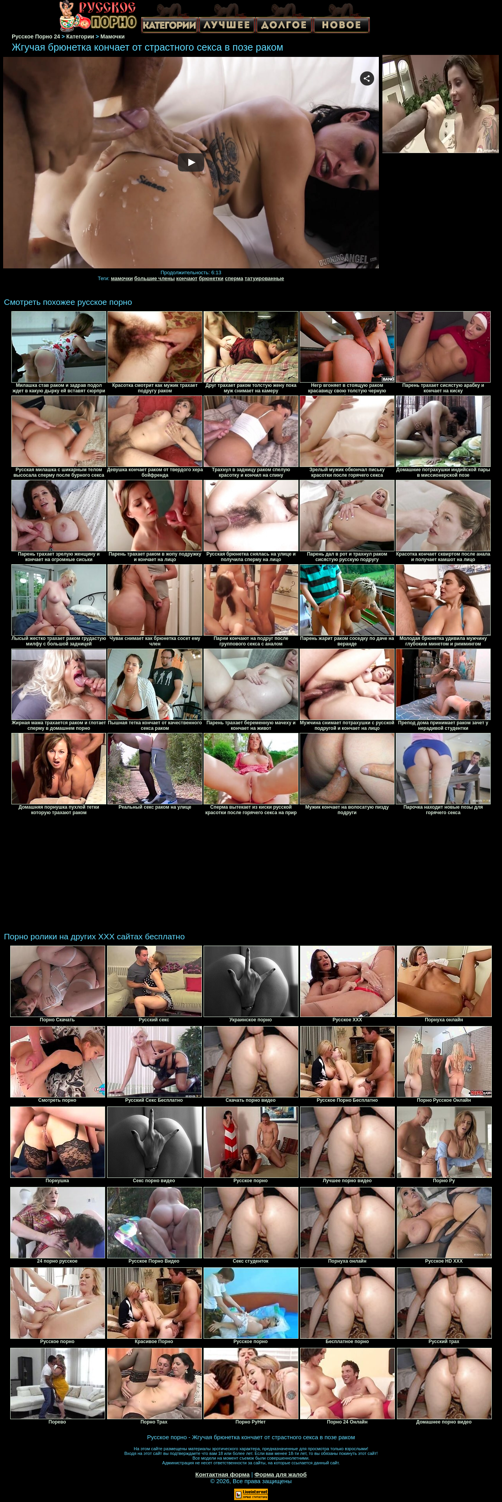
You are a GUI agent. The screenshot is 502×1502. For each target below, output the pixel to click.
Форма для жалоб (281, 1474)
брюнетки (211, 278)
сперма (234, 278)
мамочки (122, 278)
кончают (186, 278)
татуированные (264, 278)
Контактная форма (222, 1474)
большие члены (154, 278)
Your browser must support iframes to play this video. (191, 163)
